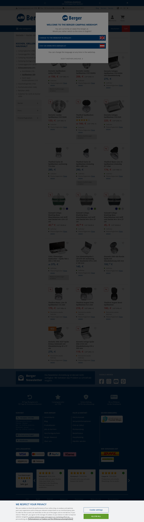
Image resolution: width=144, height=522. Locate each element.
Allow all (96, 516)
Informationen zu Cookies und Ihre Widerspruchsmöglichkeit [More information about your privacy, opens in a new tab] (51, 519)
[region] (72, 511)
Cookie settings (96, 510)
